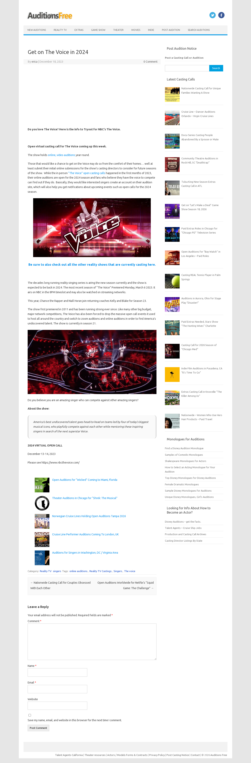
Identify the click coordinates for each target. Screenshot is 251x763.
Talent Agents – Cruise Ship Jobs (183, 528)
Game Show (98, 30)
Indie (151, 30)
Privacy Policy (157, 755)
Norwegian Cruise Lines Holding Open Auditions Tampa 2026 (89, 516)
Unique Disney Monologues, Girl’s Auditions (189, 497)
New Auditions (36, 30)
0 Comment (150, 61)
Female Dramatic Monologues (182, 484)
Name (32, 665)
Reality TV (60, 30)
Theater (118, 30)
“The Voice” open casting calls (86, 173)
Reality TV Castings (100, 571)
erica (34, 61)
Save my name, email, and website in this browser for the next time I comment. (75, 720)
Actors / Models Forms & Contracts (127, 755)
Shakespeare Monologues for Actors (185, 461)
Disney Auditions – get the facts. (183, 521)
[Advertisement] (92, 95)
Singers (118, 571)
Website (33, 699)
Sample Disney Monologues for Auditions (188, 490)
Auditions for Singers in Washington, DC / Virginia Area (85, 552)
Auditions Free (218, 755)
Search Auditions (199, 30)
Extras (79, 30)
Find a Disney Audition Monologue (184, 448)
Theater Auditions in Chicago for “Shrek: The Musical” (84, 498)
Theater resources (95, 755)
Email (32, 682)
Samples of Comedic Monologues (184, 454)
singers (57, 571)
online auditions (78, 571)
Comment (34, 621)
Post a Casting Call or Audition (184, 57)
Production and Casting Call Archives (185, 534)
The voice (129, 571)
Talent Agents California (69, 755)
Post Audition (171, 30)
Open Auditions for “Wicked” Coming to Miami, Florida (84, 479)
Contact (195, 755)
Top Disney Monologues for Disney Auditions (190, 477)
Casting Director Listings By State (183, 540)
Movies (135, 30)
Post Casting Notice (177, 755)
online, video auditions (61, 155)
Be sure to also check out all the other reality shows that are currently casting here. (92, 264)
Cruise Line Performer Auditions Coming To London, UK (85, 534)
